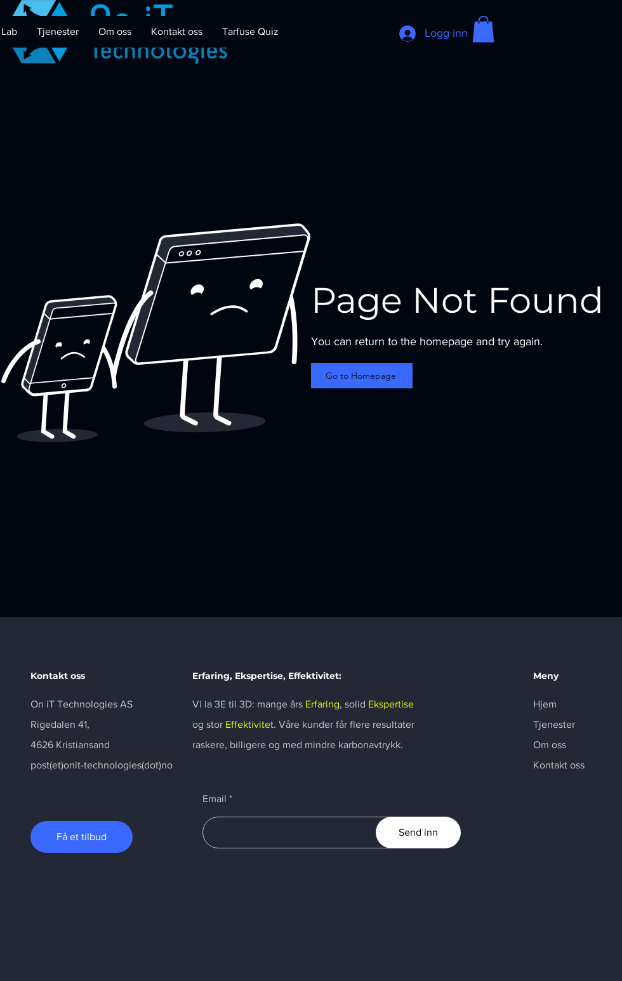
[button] (483, 29)
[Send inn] (418, 832)
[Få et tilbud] (81, 837)
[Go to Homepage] (362, 375)
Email (214, 799)
